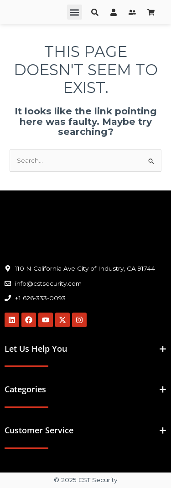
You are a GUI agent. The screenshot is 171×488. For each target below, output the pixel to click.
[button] (74, 12)
